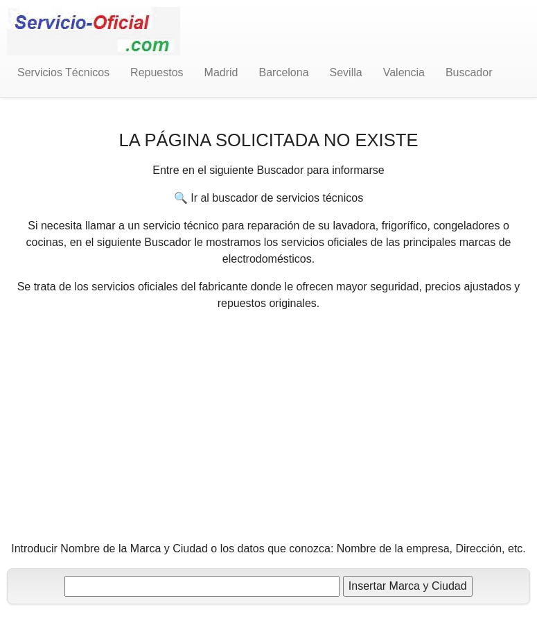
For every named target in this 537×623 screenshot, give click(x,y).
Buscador (469, 72)
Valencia (404, 72)
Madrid (221, 72)
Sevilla (346, 72)
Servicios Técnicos (63, 72)
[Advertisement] (268, 420)
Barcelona (284, 72)
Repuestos (157, 72)
